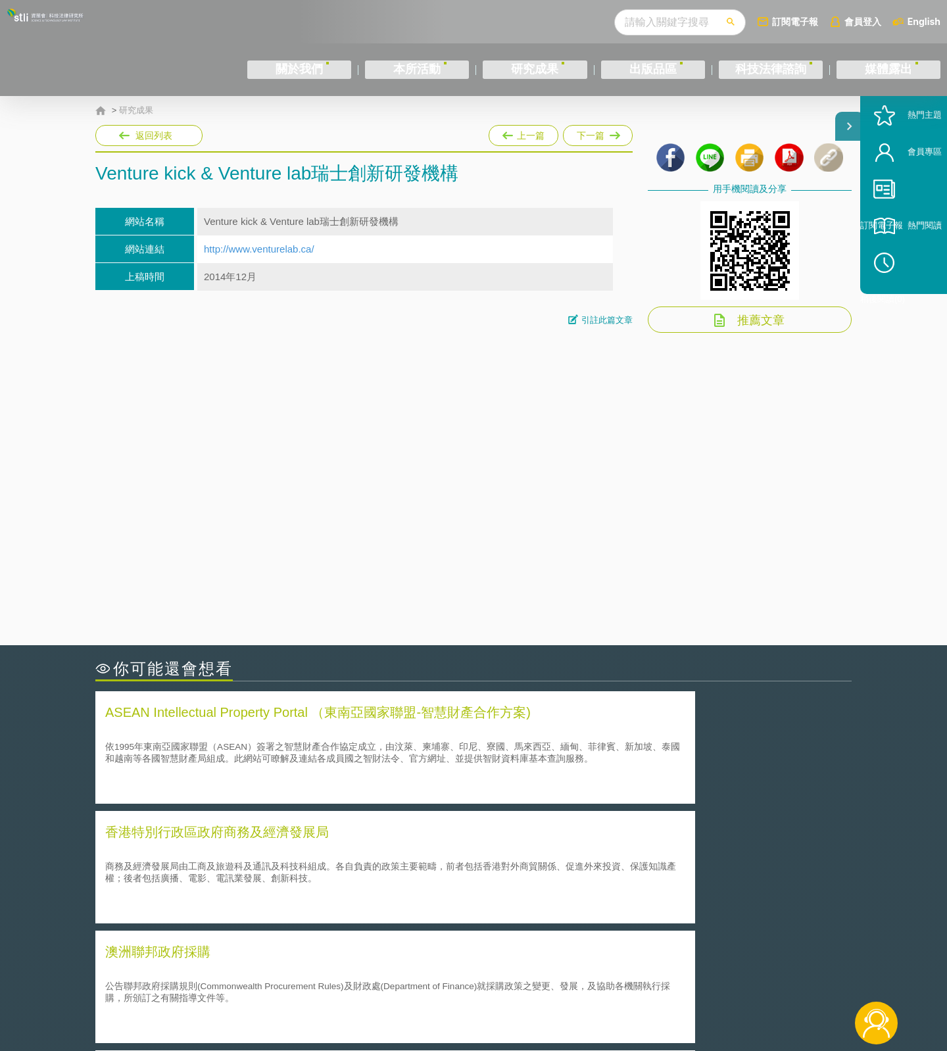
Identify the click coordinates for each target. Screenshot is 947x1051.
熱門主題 (902, 166)
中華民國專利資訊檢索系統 (164, 852)
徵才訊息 (558, 978)
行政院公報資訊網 (522, 907)
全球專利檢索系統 (522, 870)
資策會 (661, 978)
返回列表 (153, 135)
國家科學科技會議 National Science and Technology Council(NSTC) (635, 852)
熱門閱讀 (902, 276)
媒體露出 (888, 70)
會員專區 (902, 202)
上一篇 (523, 133)
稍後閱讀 (908, 313)
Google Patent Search (154, 870)
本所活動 (417, 70)
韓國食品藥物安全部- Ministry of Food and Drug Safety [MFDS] (242, 888)
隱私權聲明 (482, 978)
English (924, 21)
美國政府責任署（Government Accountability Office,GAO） (234, 907)
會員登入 (862, 21)
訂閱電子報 (795, 21)
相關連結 (737, 978)
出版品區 (653, 70)
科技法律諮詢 (770, 70)
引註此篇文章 (607, 320)
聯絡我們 (477, 997)
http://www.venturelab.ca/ (259, 249)
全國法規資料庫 (517, 888)
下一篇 (598, 133)
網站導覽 (558, 997)
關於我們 (299, 70)
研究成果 (534, 70)
